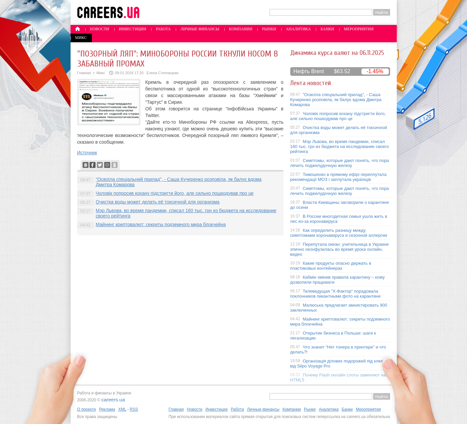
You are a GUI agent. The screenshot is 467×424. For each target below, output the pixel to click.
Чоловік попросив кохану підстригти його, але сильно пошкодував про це (175, 193)
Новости (99, 29)
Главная (84, 73)
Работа (163, 29)
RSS (134, 409)
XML (122, 409)
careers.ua (113, 399)
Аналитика (298, 29)
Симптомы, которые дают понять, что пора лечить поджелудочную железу (339, 163)
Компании (240, 29)
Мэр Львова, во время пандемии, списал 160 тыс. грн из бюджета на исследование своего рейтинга (339, 146)
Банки (327, 29)
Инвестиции (132, 29)
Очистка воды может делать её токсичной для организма (158, 202)
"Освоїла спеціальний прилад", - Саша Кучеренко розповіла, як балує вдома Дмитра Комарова (336, 99)
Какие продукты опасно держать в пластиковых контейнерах (330, 266)
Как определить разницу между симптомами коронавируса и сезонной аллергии (338, 233)
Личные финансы (199, 29)
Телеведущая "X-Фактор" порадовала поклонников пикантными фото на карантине (335, 294)
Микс (81, 37)
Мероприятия (359, 29)
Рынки (269, 29)
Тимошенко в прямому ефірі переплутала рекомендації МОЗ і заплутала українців (338, 177)
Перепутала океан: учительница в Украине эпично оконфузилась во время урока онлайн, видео (339, 249)
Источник (87, 152)
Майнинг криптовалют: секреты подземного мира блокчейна (161, 224)
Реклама (107, 409)
